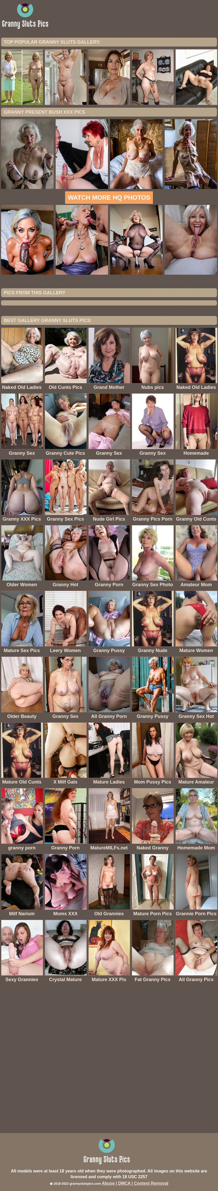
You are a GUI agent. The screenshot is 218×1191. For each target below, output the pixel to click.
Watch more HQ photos (109, 197)
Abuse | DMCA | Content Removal (135, 1183)
